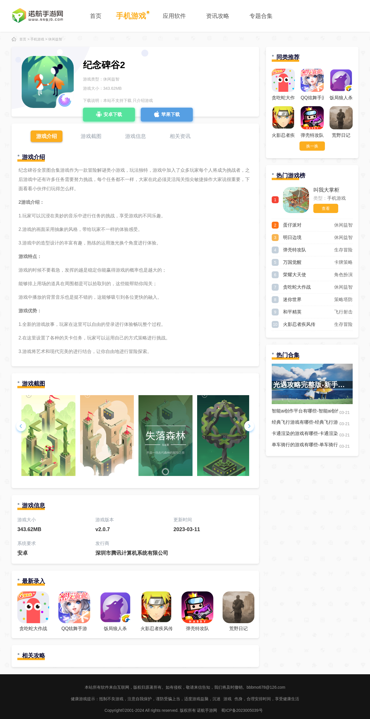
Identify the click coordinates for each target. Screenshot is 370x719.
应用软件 (174, 16)
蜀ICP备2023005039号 (241, 710)
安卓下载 (109, 114)
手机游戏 (131, 16)
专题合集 (261, 16)
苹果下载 (167, 114)
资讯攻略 (217, 16)
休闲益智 (55, 39)
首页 (95, 16)
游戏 (227, 698)
